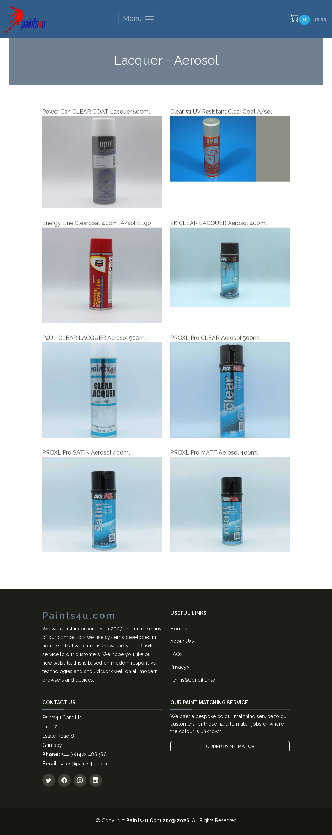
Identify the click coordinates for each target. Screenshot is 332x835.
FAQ (175, 654)
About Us (181, 641)
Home (177, 628)
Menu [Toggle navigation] (139, 19)
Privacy (178, 667)
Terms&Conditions (191, 680)
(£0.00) (309, 19)
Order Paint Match (230, 746)
